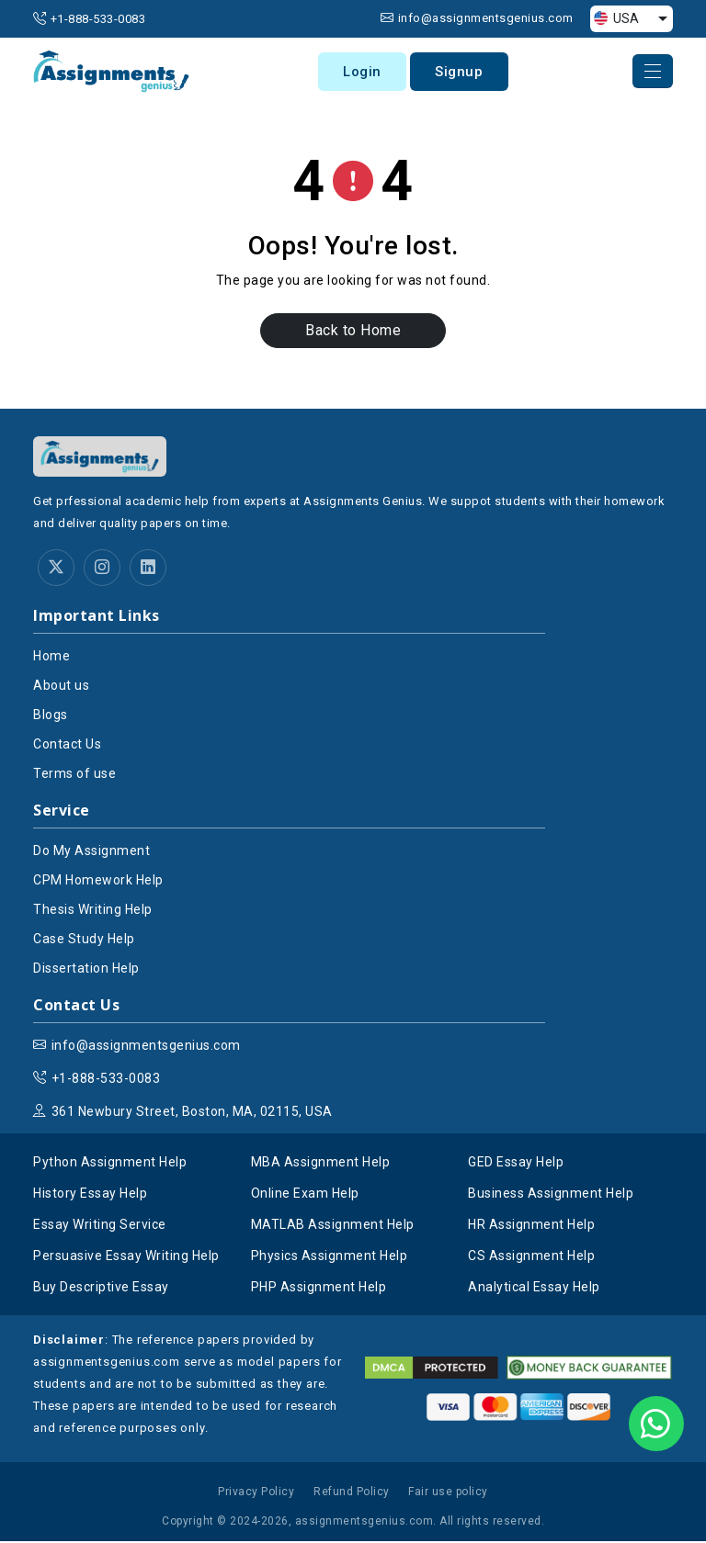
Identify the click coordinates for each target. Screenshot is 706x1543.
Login (366, 72)
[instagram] (102, 569)
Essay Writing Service (99, 1226)
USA (616, 18)
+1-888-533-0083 (98, 19)
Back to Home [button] (353, 332)
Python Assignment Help (110, 1163)
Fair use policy (448, 1493)
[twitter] (56, 569)
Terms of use (74, 775)
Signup (464, 72)
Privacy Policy (256, 1493)
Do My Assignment (91, 852)
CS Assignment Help (531, 1257)
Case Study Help (84, 940)
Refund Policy (351, 1493)
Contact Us (67, 745)
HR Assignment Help (531, 1226)
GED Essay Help (516, 1163)
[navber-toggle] (652, 73)
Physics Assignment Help (329, 1257)
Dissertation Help (86, 970)
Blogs (50, 716)
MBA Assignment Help (321, 1163)
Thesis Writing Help (93, 911)
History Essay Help (90, 1195)
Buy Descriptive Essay (101, 1288)
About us (61, 687)
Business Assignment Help (550, 1195)
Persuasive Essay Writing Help (126, 1257)
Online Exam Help (305, 1195)
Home (51, 657)
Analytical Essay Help (534, 1288)
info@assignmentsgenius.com (486, 18)
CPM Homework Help (98, 881)
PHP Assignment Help (319, 1288)
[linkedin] (148, 569)
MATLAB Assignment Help (333, 1226)
